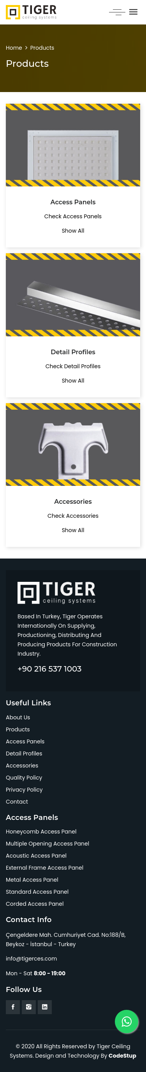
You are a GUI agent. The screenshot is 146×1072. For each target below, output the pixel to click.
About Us (18, 717)
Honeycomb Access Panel (41, 831)
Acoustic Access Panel (36, 856)
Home (14, 48)
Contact (17, 802)
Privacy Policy (24, 790)
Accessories (22, 765)
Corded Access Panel (34, 904)
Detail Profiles (24, 753)
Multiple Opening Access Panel (47, 844)
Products (42, 48)
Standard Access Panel (37, 892)
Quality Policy (24, 777)
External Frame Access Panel (44, 868)
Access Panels (25, 741)
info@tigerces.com (31, 958)
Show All (73, 231)
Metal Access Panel (32, 880)
